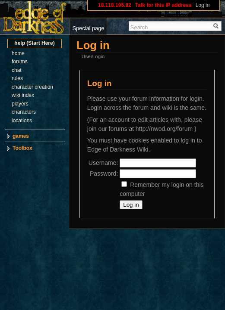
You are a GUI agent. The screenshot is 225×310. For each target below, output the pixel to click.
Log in (203, 5)
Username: (103, 162)
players (20, 104)
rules (17, 78)
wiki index (23, 95)
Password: (104, 173)
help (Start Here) (34, 43)
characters (24, 112)
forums (20, 62)
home (18, 53)
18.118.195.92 (114, 5)
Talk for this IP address (163, 5)
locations (22, 121)
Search (139, 27)
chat (17, 70)
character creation (32, 87)
